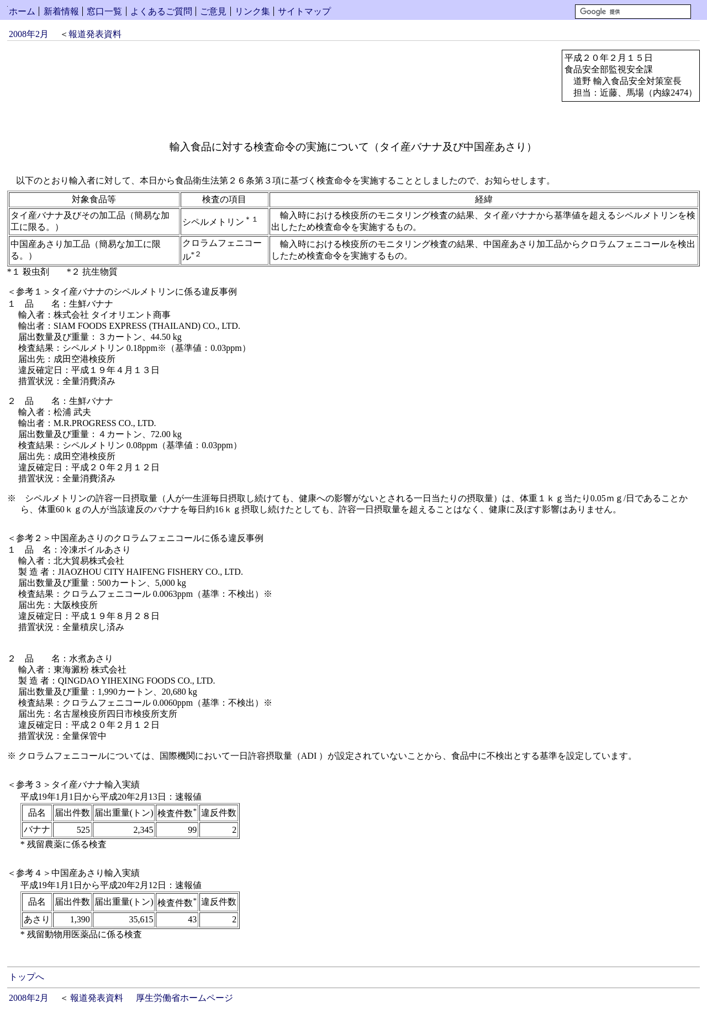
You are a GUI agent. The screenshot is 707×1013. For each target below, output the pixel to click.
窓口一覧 (104, 11)
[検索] (633, 11)
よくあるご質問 (161, 11)
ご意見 (213, 11)
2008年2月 (29, 34)
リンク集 (252, 11)
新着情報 (61, 11)
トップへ (26, 976)
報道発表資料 (95, 34)
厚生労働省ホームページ (184, 997)
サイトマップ (304, 11)
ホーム (22, 11)
